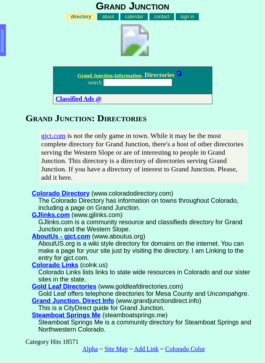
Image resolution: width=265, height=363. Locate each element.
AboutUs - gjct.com (61, 236)
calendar (134, 16)
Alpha (90, 349)
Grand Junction (95, 75)
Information (127, 75)
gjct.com (53, 136)
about (108, 16)
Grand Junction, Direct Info (73, 300)
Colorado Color (185, 349)
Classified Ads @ (79, 98)
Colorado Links (55, 265)
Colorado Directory (61, 193)
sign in (187, 16)
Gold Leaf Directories (64, 286)
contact (162, 16)
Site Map (116, 349)
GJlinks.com (51, 215)
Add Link (146, 349)
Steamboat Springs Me (66, 315)
